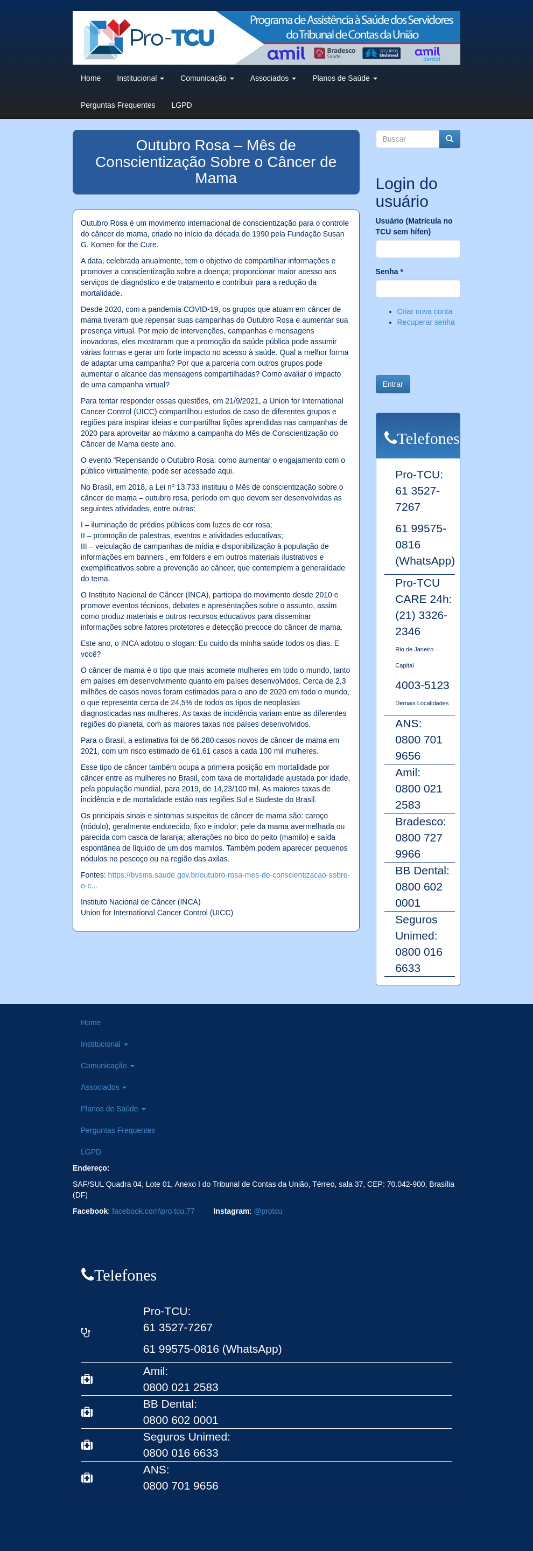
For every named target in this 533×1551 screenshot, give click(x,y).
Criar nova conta (425, 311)
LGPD (182, 105)
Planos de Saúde (344, 78)
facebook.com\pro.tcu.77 (153, 1211)
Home (91, 78)
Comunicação (207, 78)
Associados (273, 78)
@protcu (268, 1211)
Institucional (140, 78)
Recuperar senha (426, 322)
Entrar (393, 384)
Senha (389, 271)
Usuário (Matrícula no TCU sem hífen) (414, 226)
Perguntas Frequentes (118, 105)
